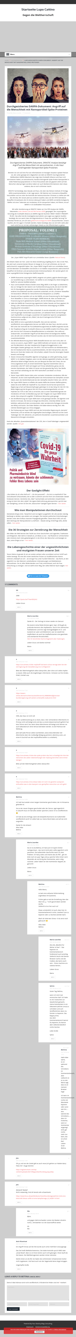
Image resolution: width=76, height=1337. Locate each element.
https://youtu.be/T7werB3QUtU (26, 606)
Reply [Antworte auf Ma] (30, 1239)
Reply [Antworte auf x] (19, 686)
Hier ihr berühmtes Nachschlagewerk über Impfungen (46, 646)
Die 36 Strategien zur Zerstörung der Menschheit (38, 531)
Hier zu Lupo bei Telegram (38, 583)
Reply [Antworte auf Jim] (19, 1183)
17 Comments (26, 113)
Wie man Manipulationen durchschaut (38, 510)
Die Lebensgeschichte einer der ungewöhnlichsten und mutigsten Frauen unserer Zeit (38, 553)
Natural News (60, 257)
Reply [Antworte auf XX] (19, 614)
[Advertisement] (38, 36)
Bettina (25, 1283)
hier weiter (62, 503)
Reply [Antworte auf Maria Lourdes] (30, 657)
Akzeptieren (39, 1332)
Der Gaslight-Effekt (38, 490)
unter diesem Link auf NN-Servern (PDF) (31, 211)
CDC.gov (21, 424)
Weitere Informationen (60, 1329)
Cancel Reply (34, 1283)
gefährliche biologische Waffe (41, 221)
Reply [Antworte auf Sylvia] (52, 1045)
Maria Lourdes (17, 113)
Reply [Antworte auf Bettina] (19, 840)
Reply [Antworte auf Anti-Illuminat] (19, 1276)
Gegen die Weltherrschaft (38, 15)
